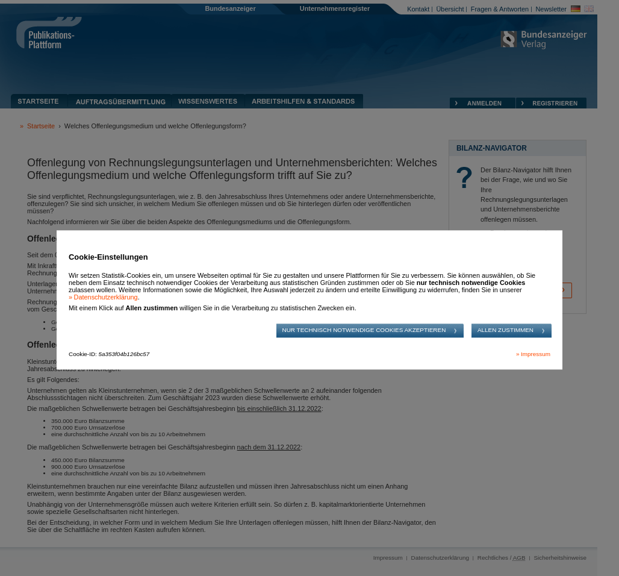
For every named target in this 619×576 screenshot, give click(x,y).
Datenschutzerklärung (106, 297)
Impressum (535, 354)
